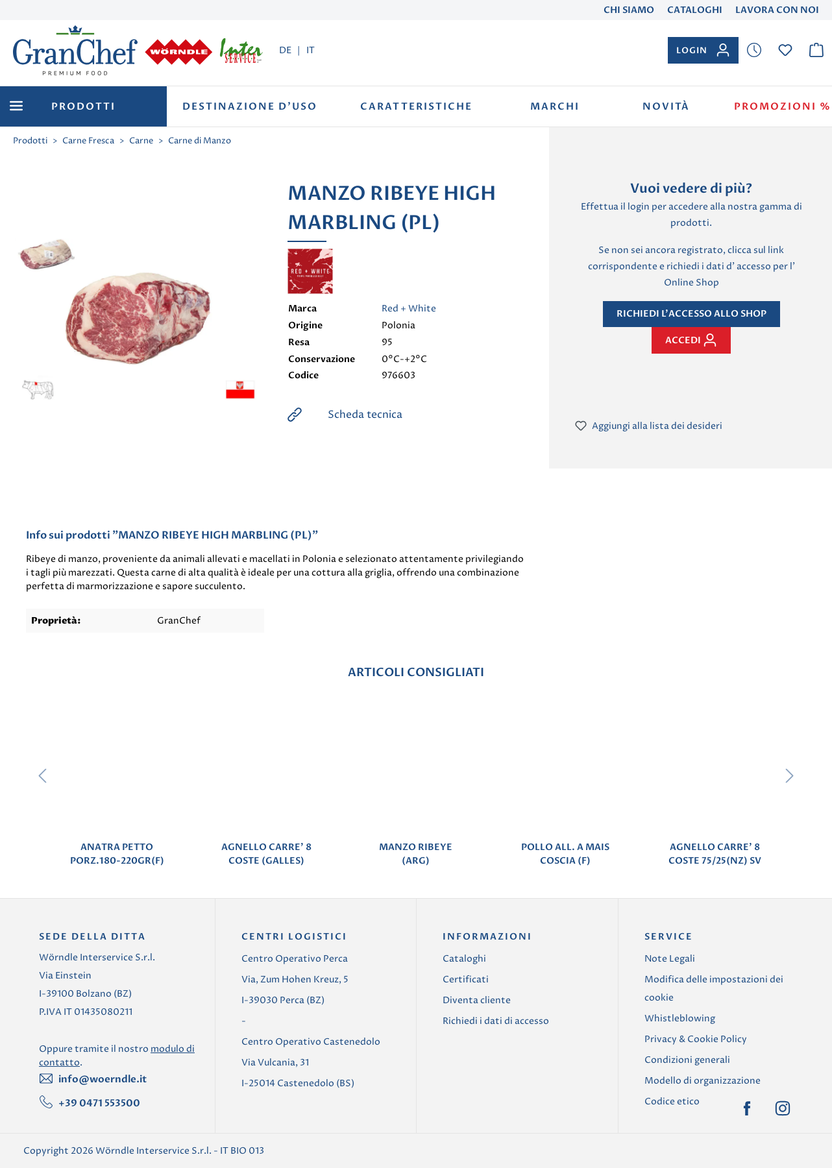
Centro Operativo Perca (294, 959)
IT (310, 49)
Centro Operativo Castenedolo (310, 1042)
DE (285, 49)
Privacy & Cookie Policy (695, 1039)
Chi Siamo (629, 10)
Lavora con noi (777, 10)
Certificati (466, 979)
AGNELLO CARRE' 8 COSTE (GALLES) (266, 854)
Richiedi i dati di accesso (496, 1021)
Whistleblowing (679, 1018)
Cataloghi (694, 10)
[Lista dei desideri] (754, 50)
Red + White (409, 308)
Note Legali (669, 959)
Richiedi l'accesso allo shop (691, 314)
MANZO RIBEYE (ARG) (415, 854)
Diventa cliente (477, 1000)
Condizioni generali (687, 1060)
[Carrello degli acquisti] (816, 50)
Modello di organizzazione (702, 1081)
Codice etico (672, 1101)
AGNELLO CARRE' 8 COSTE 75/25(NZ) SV (714, 854)
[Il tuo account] (703, 50)
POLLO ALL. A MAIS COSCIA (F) (565, 854)
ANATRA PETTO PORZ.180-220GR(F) (117, 854)
